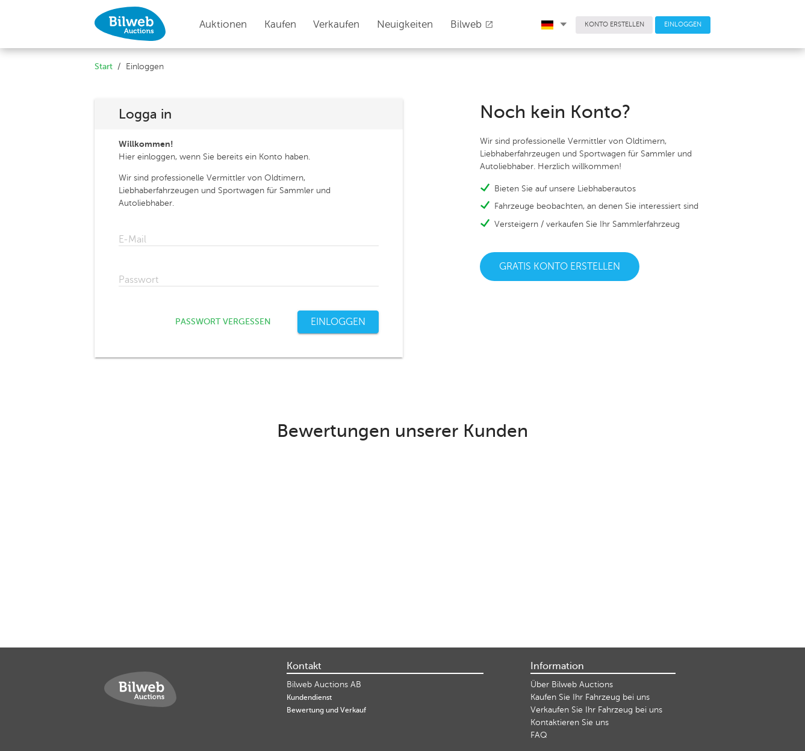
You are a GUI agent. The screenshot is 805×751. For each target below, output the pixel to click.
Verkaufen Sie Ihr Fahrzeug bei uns (596, 709)
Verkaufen (336, 24)
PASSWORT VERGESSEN (223, 321)
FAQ (538, 735)
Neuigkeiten (405, 24)
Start (104, 66)
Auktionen (223, 24)
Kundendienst (309, 697)
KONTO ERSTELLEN (614, 24)
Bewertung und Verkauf (326, 710)
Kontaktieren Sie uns (569, 722)
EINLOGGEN (682, 24)
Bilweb (472, 24)
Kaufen (280, 24)
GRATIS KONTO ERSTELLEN (559, 266)
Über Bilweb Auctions (571, 684)
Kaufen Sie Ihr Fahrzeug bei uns (590, 697)
